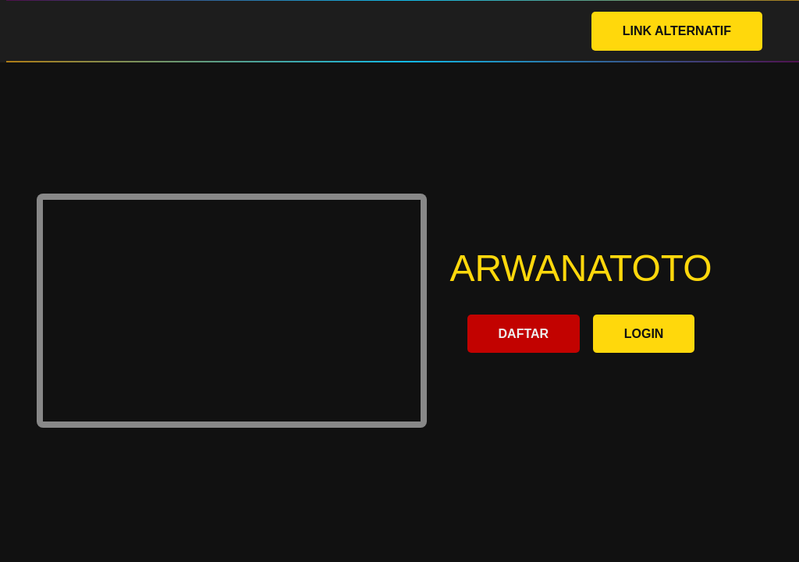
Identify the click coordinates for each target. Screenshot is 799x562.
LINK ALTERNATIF (677, 30)
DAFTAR (524, 333)
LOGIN (644, 333)
